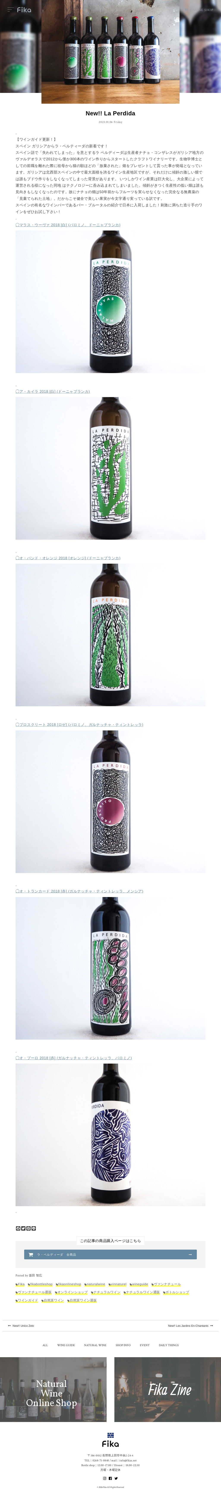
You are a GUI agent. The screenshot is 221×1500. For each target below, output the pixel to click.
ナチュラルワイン (106, 1292)
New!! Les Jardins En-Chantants (190, 1325)
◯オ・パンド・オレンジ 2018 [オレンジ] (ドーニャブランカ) (68, 558)
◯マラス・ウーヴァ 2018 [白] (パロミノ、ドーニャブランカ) (68, 225)
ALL (45, 1345)
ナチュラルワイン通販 (143, 1292)
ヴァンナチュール (167, 1284)
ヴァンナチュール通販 (35, 1292)
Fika (21, 1284)
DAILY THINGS (169, 1345)
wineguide (140, 1284)
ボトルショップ (177, 1292)
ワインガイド (28, 1300)
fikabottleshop (41, 1284)
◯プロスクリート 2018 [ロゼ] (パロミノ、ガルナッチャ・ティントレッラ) (79, 725)
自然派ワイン (54, 1300)
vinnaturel (119, 1284)
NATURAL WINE (95, 1345)
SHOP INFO (123, 1345)
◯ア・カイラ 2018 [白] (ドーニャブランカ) (53, 392)
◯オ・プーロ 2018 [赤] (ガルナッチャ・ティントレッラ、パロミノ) (74, 1058)
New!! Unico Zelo (21, 1325)
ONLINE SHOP (198, 10)
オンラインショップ (72, 1292)
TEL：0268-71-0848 (96, 1460)
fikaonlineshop (69, 1284)
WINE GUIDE (66, 1345)
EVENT (145, 1345)
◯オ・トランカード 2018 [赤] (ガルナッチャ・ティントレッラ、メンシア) (79, 891)
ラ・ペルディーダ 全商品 (56, 1254)
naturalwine (96, 1284)
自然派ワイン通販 (83, 1300)
